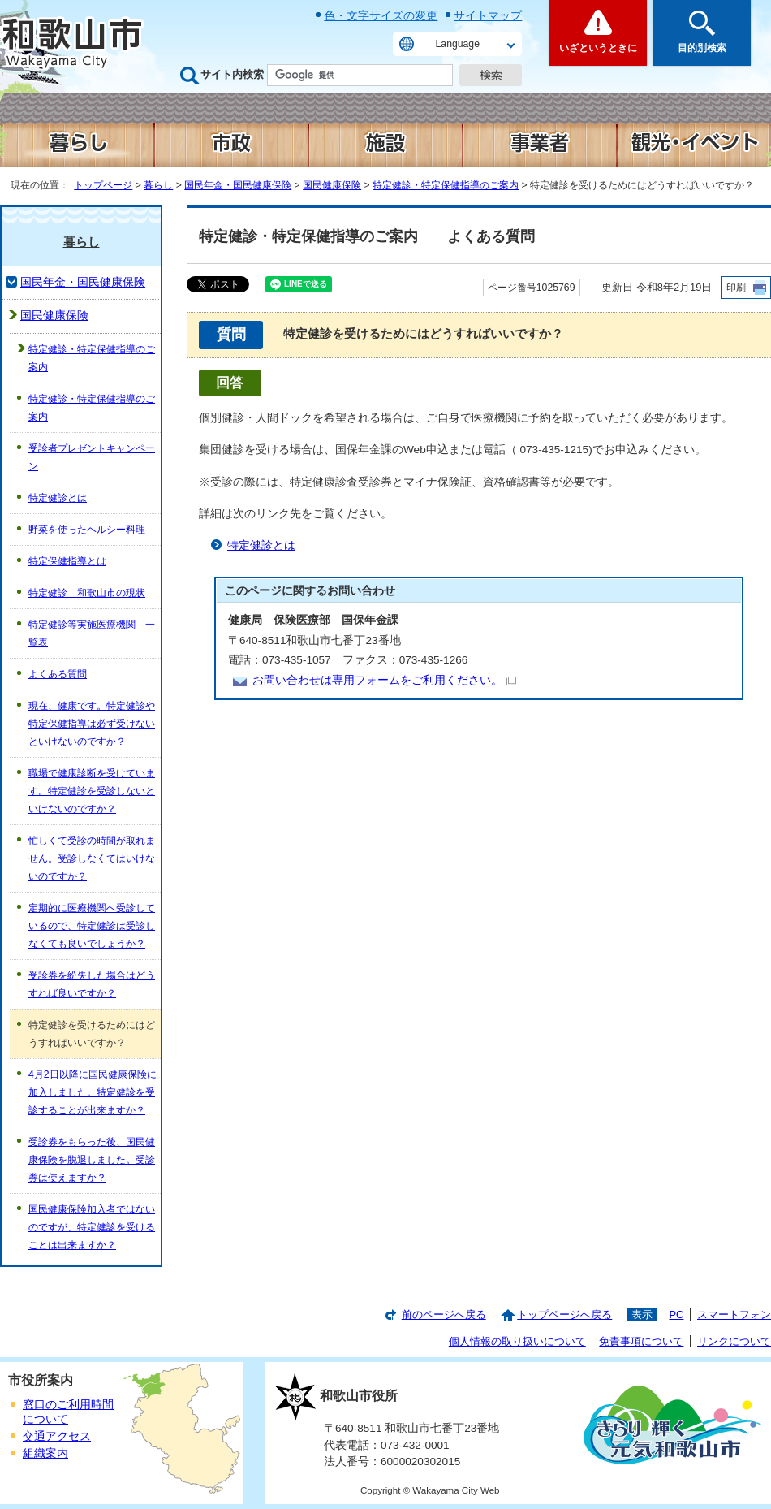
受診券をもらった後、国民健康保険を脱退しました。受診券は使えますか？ (91, 1159)
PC (676, 1314)
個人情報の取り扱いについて (517, 1341)
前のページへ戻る (444, 1314)
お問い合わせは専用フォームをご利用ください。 (384, 680)
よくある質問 (57, 674)
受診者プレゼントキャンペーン (91, 457)
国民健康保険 (332, 185)
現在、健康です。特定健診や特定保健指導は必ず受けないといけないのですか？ (91, 723)
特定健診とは (261, 545)
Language (458, 44)
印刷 (736, 287)
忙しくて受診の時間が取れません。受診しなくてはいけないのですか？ (91, 858)
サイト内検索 (232, 74)
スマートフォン (734, 1314)
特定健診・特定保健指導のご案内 (446, 185)
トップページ (103, 185)
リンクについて (734, 1341)
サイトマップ (488, 15)
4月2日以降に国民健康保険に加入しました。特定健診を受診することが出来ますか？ (92, 1092)
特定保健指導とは (67, 561)
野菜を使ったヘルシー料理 (86, 529)
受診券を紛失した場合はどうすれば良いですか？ (91, 984)
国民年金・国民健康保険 (237, 185)
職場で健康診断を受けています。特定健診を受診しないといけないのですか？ (91, 791)
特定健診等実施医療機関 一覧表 (91, 633)
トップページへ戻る (564, 1314)
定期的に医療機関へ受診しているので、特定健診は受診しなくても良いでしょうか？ (91, 925)
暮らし (158, 185)
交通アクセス (57, 1436)
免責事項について (641, 1341)
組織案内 (45, 1453)
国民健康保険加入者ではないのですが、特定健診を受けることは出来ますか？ (91, 1227)
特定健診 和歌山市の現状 (86, 593)
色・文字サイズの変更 (380, 15)
